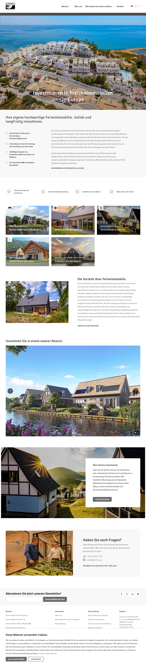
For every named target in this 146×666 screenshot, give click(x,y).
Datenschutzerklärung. (48, 653)
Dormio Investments (96, 619)
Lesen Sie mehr (102, 499)
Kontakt (120, 6)
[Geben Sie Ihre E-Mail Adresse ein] (24, 599)
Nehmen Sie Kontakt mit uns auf (100, 566)
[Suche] (139, 6)
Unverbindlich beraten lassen (67, 168)
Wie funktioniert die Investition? (67, 619)
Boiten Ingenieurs (95, 628)
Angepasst (36, 659)
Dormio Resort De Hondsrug (16, 615)
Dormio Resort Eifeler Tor (15, 619)
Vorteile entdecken (88, 326)
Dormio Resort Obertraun (15, 628)
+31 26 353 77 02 (93, 556)
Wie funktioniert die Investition (99, 6)
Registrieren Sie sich (55, 599)
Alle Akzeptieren (16, 659)
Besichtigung (60, 624)
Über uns (78, 6)
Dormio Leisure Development (99, 624)
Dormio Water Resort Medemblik (18, 624)
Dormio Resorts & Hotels (98, 615)
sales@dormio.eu (92, 560)
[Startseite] (136, 6)
